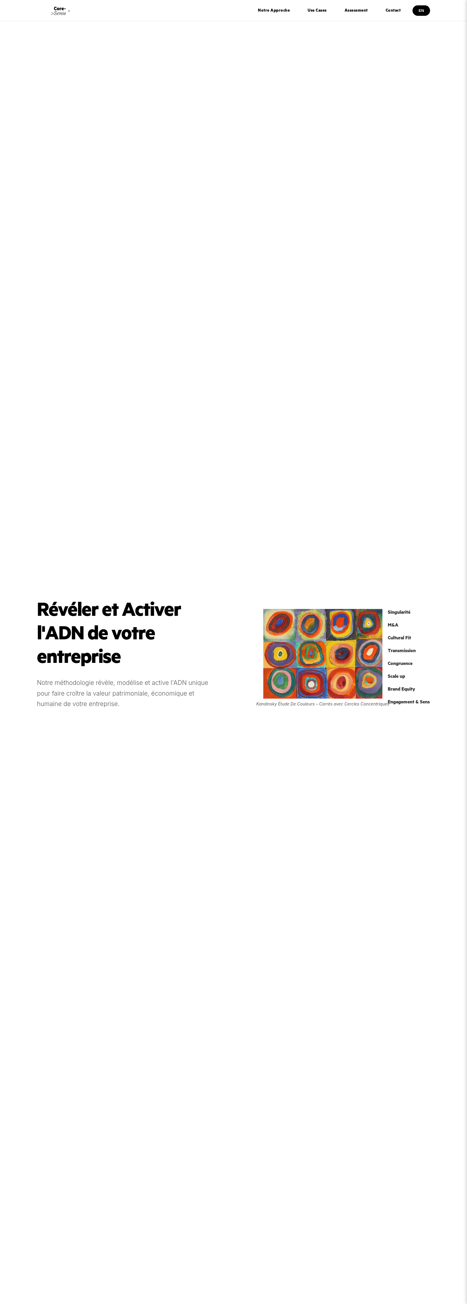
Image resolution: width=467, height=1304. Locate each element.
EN (421, 10)
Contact (393, 11)
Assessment (356, 11)
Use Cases (317, 11)
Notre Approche (274, 11)
